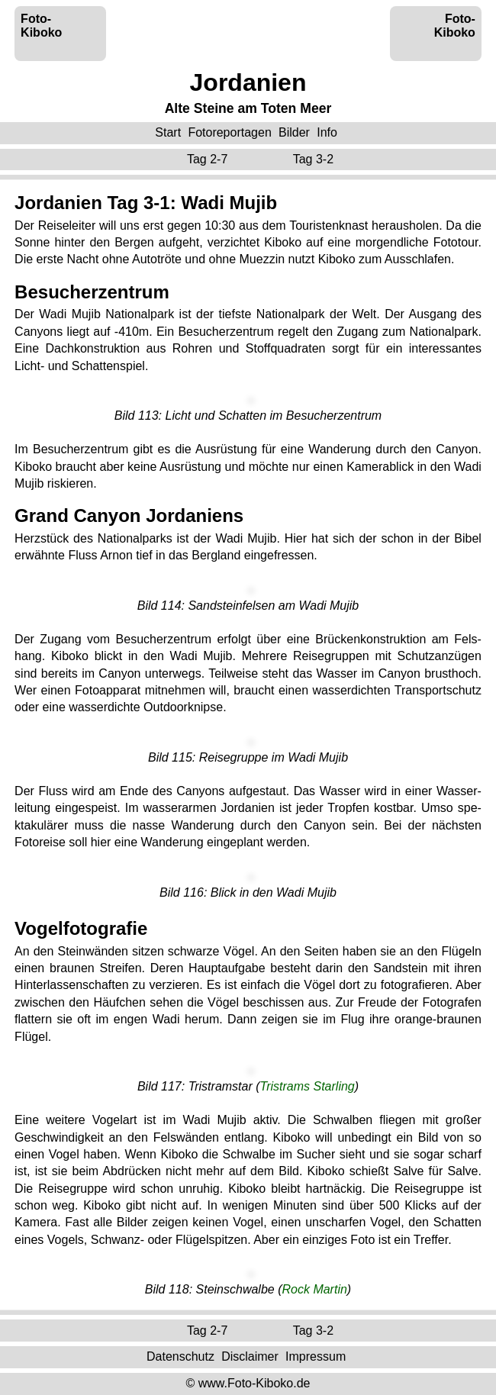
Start (168, 132)
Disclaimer (250, 1356)
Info (327, 132)
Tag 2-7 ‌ (209, 159)
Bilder (294, 132)
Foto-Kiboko (41, 25)
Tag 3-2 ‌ (315, 159)
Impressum (315, 1356)
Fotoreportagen (229, 132)
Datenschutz (180, 1356)
